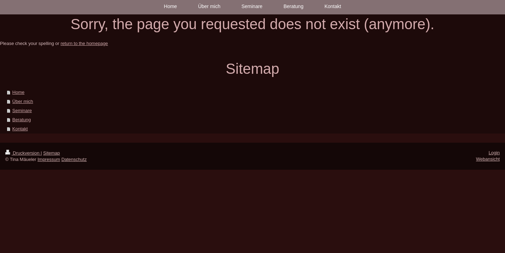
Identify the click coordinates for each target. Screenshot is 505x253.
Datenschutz (74, 159)
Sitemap (51, 153)
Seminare (22, 110)
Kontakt (20, 128)
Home (18, 92)
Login (494, 152)
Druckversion (23, 153)
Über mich (22, 101)
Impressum (49, 159)
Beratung (21, 119)
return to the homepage (84, 43)
